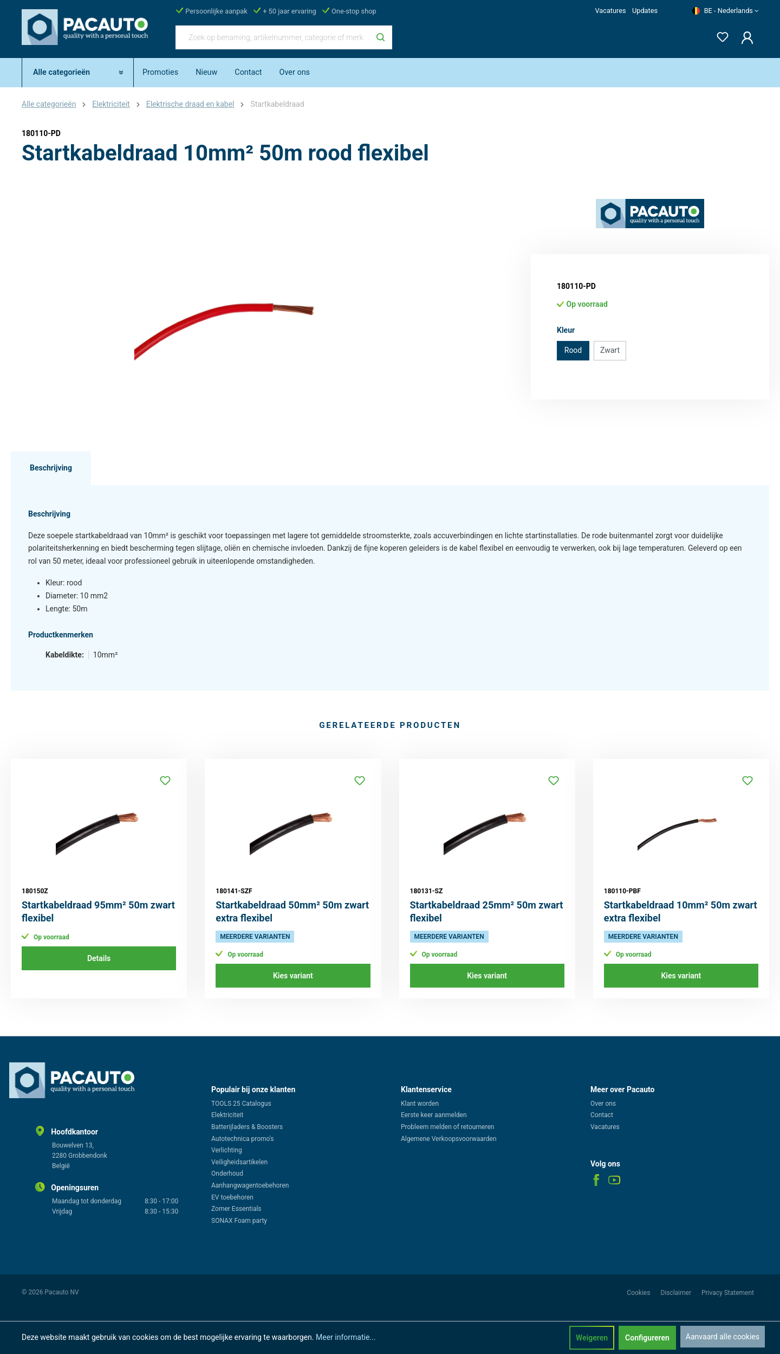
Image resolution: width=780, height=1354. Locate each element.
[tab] (51, 468)
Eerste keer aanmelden (434, 1115)
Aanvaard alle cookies (722, 1336)
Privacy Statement (727, 1293)
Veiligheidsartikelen (239, 1162)
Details (98, 958)
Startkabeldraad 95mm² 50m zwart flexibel (98, 911)
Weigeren (592, 1337)
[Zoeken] (380, 37)
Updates (645, 11)
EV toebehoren (232, 1197)
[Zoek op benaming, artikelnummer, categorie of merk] (272, 37)
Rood (573, 350)
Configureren (647, 1337)
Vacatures (610, 11)
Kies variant (293, 975)
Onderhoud (227, 1173)
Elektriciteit (227, 1115)
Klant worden (420, 1103)
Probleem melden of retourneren (447, 1127)
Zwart (610, 350)
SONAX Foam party (239, 1220)
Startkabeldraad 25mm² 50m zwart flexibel (486, 911)
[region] (227, 315)
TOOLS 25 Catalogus (241, 1103)
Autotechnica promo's (242, 1139)
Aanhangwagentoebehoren (250, 1185)
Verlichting (226, 1150)
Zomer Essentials (236, 1209)
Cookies (639, 1293)
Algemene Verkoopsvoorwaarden (449, 1139)
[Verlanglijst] (719, 34)
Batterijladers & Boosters (247, 1127)
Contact (601, 1115)
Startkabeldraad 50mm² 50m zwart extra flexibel (292, 911)
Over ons (603, 1103)
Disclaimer (676, 1293)
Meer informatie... (345, 1337)
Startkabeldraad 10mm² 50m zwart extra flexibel (680, 911)
